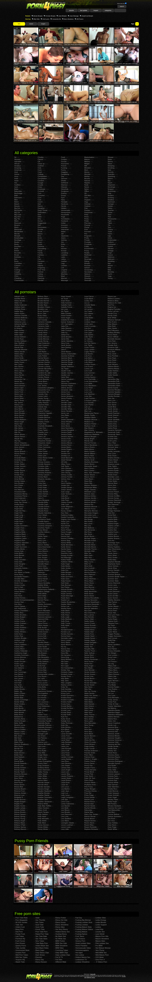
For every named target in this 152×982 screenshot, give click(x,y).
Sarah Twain (112, 417)
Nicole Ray (88, 681)
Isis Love (64, 309)
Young (110, 278)
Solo (109, 170)
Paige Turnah (89, 749)
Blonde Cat (18, 749)
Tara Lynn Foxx (113, 615)
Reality (87, 253)
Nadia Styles (89, 621)
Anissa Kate (19, 551)
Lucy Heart (88, 388)
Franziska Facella (44, 721)
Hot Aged (78, 953)
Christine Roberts (44, 473)
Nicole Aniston (89, 672)
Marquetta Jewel (90, 466)
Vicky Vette (112, 770)
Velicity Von (112, 751)
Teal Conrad (112, 638)
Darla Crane (42, 577)
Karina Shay (65, 541)
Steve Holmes (113, 566)
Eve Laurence (43, 702)
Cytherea (41, 534)
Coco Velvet (42, 515)
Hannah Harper (43, 782)
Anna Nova (18, 574)
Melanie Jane (89, 494)
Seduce (87, 274)
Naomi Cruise (89, 623)
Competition (42, 176)
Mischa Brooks (90, 572)
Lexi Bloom (65, 810)
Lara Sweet (65, 766)
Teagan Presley (114, 634)
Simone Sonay (113, 498)
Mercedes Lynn (90, 515)
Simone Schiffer (114, 496)
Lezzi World (99, 934)
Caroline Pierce (43, 375)
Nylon (86, 189)
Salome (111, 377)
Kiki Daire (64, 662)
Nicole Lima (88, 676)
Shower (111, 157)
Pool (86, 229)
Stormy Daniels (113, 570)
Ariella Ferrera (19, 598)
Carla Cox (41, 350)
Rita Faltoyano (113, 330)
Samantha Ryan (114, 383)
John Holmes (66, 468)
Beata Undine (19, 704)
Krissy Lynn (65, 693)
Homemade (65, 210)
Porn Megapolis (21, 920)
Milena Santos (89, 560)
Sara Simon (112, 403)
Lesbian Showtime (82, 962)
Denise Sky (42, 598)
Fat (39, 257)
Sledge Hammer (114, 511)
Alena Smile (19, 358)
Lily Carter (88, 311)
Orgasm (87, 200)
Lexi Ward (65, 821)
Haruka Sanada (44, 787)
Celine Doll (42, 409)
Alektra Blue (19, 354)
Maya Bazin (88, 479)
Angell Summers (20, 547)
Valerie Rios (112, 719)
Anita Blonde (19, 555)
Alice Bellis (18, 407)
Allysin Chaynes (20, 443)
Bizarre (17, 225)
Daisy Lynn (42, 541)
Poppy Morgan (90, 789)
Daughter (41, 208)
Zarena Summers (114, 816)
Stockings (111, 187)
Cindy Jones (42, 490)
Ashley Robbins (20, 628)
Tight (109, 221)
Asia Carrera (19, 642)
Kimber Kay (65, 670)
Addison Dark (19, 307)
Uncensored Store (22, 950)
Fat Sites (58, 960)
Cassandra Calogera (45, 388)
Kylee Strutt (65, 719)
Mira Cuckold (89, 568)
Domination (42, 227)
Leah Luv (64, 793)
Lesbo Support (101, 925)
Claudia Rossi (43, 511)
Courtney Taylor (44, 528)
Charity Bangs (43, 415)
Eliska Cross (42, 651)
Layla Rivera (66, 780)
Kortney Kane (66, 691)
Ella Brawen (42, 653)
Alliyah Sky (18, 439)
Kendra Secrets (67, 634)
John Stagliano (66, 470)
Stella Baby (112, 560)
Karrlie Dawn (66, 549)
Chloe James (43, 454)
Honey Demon (43, 825)
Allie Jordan (18, 430)
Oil (85, 193)
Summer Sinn (113, 579)
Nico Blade (88, 668)
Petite (86, 221)
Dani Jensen (42, 558)
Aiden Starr (18, 335)
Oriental (87, 204)
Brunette (17, 253)
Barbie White (19, 702)
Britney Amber (19, 810)
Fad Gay (78, 918)
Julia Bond (65, 498)
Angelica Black (20, 534)
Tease (110, 212)
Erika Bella (42, 687)
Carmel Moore (43, 358)
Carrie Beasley (43, 379)
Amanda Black (19, 458)
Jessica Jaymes (67, 437)
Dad (39, 204)
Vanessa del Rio (114, 744)
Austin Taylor (19, 666)
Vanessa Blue (113, 727)
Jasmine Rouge (67, 362)
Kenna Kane (66, 636)
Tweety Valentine (114, 706)
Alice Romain (19, 411)
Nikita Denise (89, 693)
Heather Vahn (43, 799)
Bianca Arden (19, 727)
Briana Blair (18, 787)
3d (15, 157)
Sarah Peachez (113, 413)
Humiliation (65, 219)
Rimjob (87, 263)
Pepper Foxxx (89, 768)
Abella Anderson (20, 305)
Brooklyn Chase (44, 307)
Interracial (65, 229)
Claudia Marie (43, 509)
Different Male (60, 962)
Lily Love (87, 316)
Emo (39, 236)
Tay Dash (111, 625)
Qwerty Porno (20, 946)
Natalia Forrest (90, 628)
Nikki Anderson (90, 698)
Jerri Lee (64, 417)
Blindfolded (18, 232)
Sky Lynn (111, 507)
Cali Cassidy (42, 320)
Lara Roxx (65, 761)
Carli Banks (42, 352)
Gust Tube (39, 925)
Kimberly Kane (66, 674)
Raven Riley (89, 825)
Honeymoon (65, 212)
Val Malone (112, 708)
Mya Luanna (89, 615)
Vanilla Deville (113, 746)
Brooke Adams (43, 299)
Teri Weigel (112, 653)
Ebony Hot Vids (61, 920)
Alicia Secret (19, 415)
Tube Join (19, 925)
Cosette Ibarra (43, 521)
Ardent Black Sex (42, 946)
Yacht (110, 274)
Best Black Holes (42, 948)
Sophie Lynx (112, 534)
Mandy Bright (89, 439)
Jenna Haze (65, 394)
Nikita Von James (91, 695)
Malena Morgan (90, 437)
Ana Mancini (19, 490)
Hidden (63, 208)
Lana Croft (65, 751)
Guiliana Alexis (43, 768)
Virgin (110, 253)
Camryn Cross (43, 328)
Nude (86, 185)
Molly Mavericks (90, 591)
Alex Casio (18, 364)
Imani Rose (65, 301)
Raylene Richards (91, 829)
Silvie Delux (112, 490)
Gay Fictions (80, 939)
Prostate (87, 242)
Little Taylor (88, 337)
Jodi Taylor (65, 466)
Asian (16, 181)
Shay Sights (112, 466)
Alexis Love (18, 394)
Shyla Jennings (113, 479)
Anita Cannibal (20, 560)
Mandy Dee (88, 441)
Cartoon (17, 266)
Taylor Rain (112, 628)
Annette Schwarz (20, 581)
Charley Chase (43, 422)
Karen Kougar (66, 532)
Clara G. (41, 498)
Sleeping (111, 166)
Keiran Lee (65, 606)
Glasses (64, 187)
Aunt (16, 187)
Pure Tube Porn (41, 932)
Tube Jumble (20, 948)
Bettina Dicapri (20, 721)
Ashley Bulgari (19, 617)
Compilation (42, 179)
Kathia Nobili (66, 560)
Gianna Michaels (44, 744)
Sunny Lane (112, 585)
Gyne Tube (39, 927)
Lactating (64, 253)
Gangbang (65, 174)
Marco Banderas (69, 19)
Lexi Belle (64, 808)
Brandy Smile (19, 770)
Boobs (16, 242)
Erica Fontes (42, 681)
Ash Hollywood (20, 608)
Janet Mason (66, 352)
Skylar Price (112, 509)
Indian (63, 223)
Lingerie (64, 270)
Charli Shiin (42, 424)
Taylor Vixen (112, 630)
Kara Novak (65, 526)
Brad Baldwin (19, 757)
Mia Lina (87, 526)
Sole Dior (111, 513)
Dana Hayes (42, 549)
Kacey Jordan (66, 511)
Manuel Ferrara (90, 443)
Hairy (63, 200)
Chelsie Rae (42, 434)
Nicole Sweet (89, 685)
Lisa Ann (87, 328)
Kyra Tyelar (65, 732)
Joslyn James (66, 490)
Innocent (64, 225)
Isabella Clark (66, 305)
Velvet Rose (112, 753)
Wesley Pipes (113, 799)
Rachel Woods (89, 808)
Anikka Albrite (19, 549)
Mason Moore (89, 475)
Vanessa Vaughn (114, 738)
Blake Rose (18, 742)
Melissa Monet (89, 502)
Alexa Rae (18, 377)
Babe (16, 189)
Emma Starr (42, 672)
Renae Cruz (112, 313)
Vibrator (111, 249)
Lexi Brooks (65, 812)
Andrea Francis (20, 500)
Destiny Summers (44, 604)
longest (96, 10)
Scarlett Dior (112, 437)
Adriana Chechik (20, 316)
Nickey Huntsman (91, 659)
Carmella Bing (43, 360)
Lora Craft (88, 371)
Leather (64, 261)
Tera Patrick (112, 649)
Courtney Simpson (45, 526)
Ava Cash (18, 670)
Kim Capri (65, 666)
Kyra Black (65, 729)
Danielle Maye (43, 564)
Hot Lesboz (79, 955)
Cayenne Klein (43, 405)
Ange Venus (19, 507)
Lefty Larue (65, 795)
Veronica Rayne (114, 757)
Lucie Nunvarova (90, 381)
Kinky (63, 244)
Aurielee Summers (21, 655)
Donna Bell (42, 634)
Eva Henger (42, 695)
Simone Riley (113, 494)
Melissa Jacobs (90, 498)
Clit (39, 162)
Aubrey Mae (19, 647)
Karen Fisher (66, 530)
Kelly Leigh (65, 617)
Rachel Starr (89, 804)
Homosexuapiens (82, 950)
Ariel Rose (18, 596)
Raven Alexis (89, 823)
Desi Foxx (41, 602)
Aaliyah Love (19, 296)
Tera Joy (111, 647)
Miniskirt (87, 168)
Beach (16, 204)
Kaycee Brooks (67, 589)
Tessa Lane (112, 657)
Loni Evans (88, 366)
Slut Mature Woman (103, 948)
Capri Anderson (44, 343)
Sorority (111, 172)
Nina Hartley (89, 717)
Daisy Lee (41, 538)
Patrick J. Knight (90, 759)
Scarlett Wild (112, 439)
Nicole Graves (89, 674)
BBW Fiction (60, 941)
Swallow (111, 200)
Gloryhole (64, 189)
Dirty (39, 219)
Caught (17, 272)
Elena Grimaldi (43, 649)
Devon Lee (42, 608)
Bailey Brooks (19, 689)
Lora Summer (89, 373)
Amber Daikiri (19, 464)
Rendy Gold (112, 316)
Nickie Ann (88, 664)
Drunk (40, 232)
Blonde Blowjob (38, 16)
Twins (110, 234)
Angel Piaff (18, 517)
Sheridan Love (113, 477)
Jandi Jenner (66, 345)
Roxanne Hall (113, 347)
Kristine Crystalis (67, 700)
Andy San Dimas (20, 502)
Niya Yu (87, 727)
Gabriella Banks (44, 723)
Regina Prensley (114, 309)
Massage (64, 280)
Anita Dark (18, 562)
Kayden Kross (66, 591)
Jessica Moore (66, 443)
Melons (87, 162)
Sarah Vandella (113, 420)
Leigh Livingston (67, 797)
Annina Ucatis (19, 585)
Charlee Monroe (44, 417)
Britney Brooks (20, 812)
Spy (109, 181)
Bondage (17, 240)
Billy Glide (37, 19)
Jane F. (64, 350)
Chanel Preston (44, 411)
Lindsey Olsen (89, 322)
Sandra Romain (114, 396)
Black (16, 227)
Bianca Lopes (19, 732)
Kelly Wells (65, 625)
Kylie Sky (64, 725)
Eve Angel (41, 700)
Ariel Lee (17, 594)
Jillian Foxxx (65, 464)
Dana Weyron (43, 551)
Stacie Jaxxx (112, 553)
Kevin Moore (66, 645)
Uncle (110, 238)
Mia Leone (88, 524)
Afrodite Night (19, 326)
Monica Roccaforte (91, 598)
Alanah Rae (18, 347)
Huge (63, 217)
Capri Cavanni (43, 345)
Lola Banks (88, 354)
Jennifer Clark (66, 403)
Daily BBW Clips (61, 953)
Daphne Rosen (43, 570)
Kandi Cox (65, 524)
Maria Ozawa (89, 451)
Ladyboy (64, 255)
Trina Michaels (113, 698)
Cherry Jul (41, 437)
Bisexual (17, 223)
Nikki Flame (88, 708)
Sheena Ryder (113, 470)
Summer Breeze (114, 574)
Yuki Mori (111, 812)
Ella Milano (42, 655)
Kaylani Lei (65, 600)
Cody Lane (42, 517)
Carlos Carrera (43, 354)
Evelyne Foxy (43, 704)
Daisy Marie (42, 543)
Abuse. (93, 977)
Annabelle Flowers (21, 577)
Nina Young (88, 725)
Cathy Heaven (43, 403)
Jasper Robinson (67, 366)
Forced (63, 162)
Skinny (110, 162)
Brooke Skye (42, 305)
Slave (110, 164)
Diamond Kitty (43, 619)
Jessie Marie (66, 447)
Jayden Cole (66, 371)
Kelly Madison (66, 619)
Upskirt (110, 246)
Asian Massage (74, 16)
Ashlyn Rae (18, 636)
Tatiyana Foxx (113, 623)
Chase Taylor (43, 430)
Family (40, 253)
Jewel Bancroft (66, 458)
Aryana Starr (19, 602)
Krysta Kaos (65, 704)
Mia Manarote (89, 530)
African (17, 164)
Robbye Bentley (114, 333)
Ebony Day (39, 960)
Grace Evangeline (44, 761)
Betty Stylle (18, 723)
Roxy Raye (112, 358)
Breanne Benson (20, 774)
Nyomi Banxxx (89, 736)
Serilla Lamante (114, 451)
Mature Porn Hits (101, 936)
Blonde (17, 234)
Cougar (40, 183)
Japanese (64, 236)
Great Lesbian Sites (83, 943)
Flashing (41, 278)
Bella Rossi (18, 715)
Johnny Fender (66, 477)
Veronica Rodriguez (115, 761)
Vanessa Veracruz (115, 740)
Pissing (87, 225)
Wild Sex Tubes (21, 957)
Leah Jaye (65, 791)
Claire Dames (43, 494)
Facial (40, 251)
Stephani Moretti (114, 562)
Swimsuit (111, 202)
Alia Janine (18, 403)
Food (63, 157)
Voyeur (110, 255)
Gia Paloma (42, 738)
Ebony (40, 234)
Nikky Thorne (89, 715)
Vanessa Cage (113, 729)
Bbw (16, 200)
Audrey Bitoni (19, 649)
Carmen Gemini (44, 362)
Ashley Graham (20, 623)
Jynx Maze (65, 509)
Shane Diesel (113, 460)
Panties (87, 210)
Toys (109, 227)
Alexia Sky (18, 381)
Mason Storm (89, 477)
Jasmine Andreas (67, 356)
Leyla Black (88, 299)
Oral (86, 198)
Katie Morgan (66, 572)
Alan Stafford (19, 343)
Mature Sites (100, 941)
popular (71, 10)
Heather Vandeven (45, 802)
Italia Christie (66, 313)
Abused (17, 159)
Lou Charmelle (90, 379)
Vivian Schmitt (113, 795)
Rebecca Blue (113, 301)
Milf (85, 166)
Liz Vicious (88, 341)
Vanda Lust (112, 725)
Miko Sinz (88, 558)
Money (86, 172)
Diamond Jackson (44, 617)
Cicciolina (41, 481)
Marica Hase (89, 456)
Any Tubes (39, 922)
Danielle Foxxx (43, 562)
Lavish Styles (66, 778)
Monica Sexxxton (90, 600)
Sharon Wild (112, 462)
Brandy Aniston (20, 768)
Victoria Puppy (113, 778)
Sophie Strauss (113, 538)
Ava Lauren (18, 678)
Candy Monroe (43, 339)
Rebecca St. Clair (114, 303)
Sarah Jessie (113, 411)
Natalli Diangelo (90, 642)
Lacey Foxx (65, 736)
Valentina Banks (114, 710)
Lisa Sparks (88, 335)
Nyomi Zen (88, 738)
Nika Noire (88, 687)
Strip (109, 193)
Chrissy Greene (44, 462)
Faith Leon (42, 708)
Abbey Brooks (19, 301)
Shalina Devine (113, 458)
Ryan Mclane (113, 364)
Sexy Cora (112, 454)
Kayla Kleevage (67, 596)
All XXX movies (21, 922)
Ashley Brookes (20, 615)
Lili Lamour (88, 309)
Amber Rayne (19, 470)
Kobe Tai (64, 687)
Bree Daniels (19, 776)
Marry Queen (89, 470)
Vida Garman (113, 785)
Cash (16, 268)
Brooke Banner (43, 301)
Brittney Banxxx (20, 829)
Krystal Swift (66, 715)
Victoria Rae (112, 780)
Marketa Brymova (91, 462)
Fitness (40, 276)
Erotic (40, 238)
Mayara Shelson (90, 485)
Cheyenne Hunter (44, 441)
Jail (62, 234)
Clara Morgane (43, 500)
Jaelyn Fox (65, 335)
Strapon (111, 189)
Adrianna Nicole (20, 324)
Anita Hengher (19, 564)
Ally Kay (17, 441)
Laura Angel (65, 770)
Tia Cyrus (111, 659)
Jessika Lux (65, 456)
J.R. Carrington (67, 324)
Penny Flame (89, 763)
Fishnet (40, 272)
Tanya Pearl (112, 611)
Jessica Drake (66, 434)
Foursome (65, 164)
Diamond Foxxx (44, 615)
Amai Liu (17, 456)
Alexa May (18, 373)
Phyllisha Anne (90, 785)
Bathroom (18, 198)
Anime (16, 174)
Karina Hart (65, 536)
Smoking (111, 168)
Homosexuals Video (83, 948)
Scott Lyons (46, 19)
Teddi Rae (111, 640)
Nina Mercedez (90, 723)
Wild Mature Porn (102, 955)
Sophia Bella (112, 519)
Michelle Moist (89, 545)
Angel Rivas (19, 521)
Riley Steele (112, 328)
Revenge (87, 259)
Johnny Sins (65, 479)
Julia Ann (64, 496)
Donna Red (42, 638)
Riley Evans (112, 322)
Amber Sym (18, 473)
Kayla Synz (65, 598)
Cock (40, 170)
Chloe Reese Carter (45, 458)
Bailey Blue (18, 687)
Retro (86, 257)
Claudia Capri (43, 504)
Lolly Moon (88, 362)
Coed (40, 172)
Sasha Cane (112, 422)
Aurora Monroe (20, 657)
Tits (109, 225)
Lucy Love (88, 392)
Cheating (17, 278)
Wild (109, 270)
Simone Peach (113, 492)
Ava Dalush (18, 674)
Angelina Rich (19, 541)
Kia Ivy (63, 647)
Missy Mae (88, 577)
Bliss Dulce (18, 746)
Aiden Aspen (19, 333)
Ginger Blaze (43, 755)
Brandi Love (19, 766)
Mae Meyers (89, 428)
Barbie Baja (18, 698)
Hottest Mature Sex (82, 957)
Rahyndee (88, 810)
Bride (16, 249)
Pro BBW (98, 946)
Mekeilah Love (89, 492)
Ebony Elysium (41, 962)
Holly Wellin (42, 821)
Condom (41, 181)
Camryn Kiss (42, 330)
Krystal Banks (66, 706)
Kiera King (65, 657)
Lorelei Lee (88, 375)
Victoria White (113, 782)
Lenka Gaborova (67, 804)
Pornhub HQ (20, 939)
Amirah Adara (19, 481)
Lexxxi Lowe (66, 827)
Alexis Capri (19, 388)
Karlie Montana (67, 545)
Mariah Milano (89, 454)
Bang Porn (19, 929)
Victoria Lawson (114, 774)
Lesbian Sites (100, 918)
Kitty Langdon (66, 683)
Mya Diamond (89, 613)
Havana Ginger (43, 789)
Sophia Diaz (112, 521)
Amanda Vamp (20, 460)
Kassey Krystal (66, 555)
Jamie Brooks (66, 337)
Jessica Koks (66, 439)
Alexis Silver (19, 398)
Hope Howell (66, 296)
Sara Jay (111, 398)
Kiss (62, 246)
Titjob (110, 223)
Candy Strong (43, 341)
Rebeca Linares (114, 299)
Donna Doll (42, 636)
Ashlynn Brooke (20, 638)
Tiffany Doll (112, 666)
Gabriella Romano (45, 727)
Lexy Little (65, 829)
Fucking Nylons (81, 934)
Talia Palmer (112, 602)
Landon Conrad (67, 757)
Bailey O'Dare (19, 693)
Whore (110, 266)
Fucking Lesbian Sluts (83, 922)
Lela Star (64, 799)
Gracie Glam (42, 763)
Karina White (66, 543)
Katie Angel (65, 564)
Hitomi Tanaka (43, 812)
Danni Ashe (42, 566)
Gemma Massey (44, 729)
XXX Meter (99, 957)
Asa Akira (18, 604)
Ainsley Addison (20, 341)
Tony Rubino (112, 689)
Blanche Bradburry (21, 744)
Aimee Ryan (19, 339)
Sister (110, 159)
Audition (17, 185)
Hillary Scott (42, 810)
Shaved (87, 276)
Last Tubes (19, 936)
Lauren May (65, 774)
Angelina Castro (20, 538)
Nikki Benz (88, 700)
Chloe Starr (42, 460)
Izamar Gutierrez (67, 322)
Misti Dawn (88, 585)
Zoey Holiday (113, 823)
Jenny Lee (65, 413)
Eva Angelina (43, 693)
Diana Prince (42, 623)
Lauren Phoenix (67, 776)
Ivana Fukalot (66, 316)
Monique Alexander (91, 604)
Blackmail (18, 229)
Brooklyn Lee (43, 309)
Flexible (41, 280)
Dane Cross (42, 553)
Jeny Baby (65, 415)
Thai (109, 217)
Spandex (111, 174)
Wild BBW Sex (101, 953)
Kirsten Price (66, 676)
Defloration (42, 212)
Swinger (111, 204)
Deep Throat (42, 210)
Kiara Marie (65, 651)
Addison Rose (19, 309)
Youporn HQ (20, 960)
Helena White (43, 804)
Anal (16, 172)
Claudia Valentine (44, 513)
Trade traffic (92, 974)
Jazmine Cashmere (68, 383)
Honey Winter (43, 829)
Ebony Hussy (60, 922)
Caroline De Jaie (44, 373)
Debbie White (43, 585)
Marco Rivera (89, 447)
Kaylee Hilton (66, 604)
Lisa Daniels (89, 330)
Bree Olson (18, 778)
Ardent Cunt (20, 927)
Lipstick (64, 272)
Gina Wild (41, 753)
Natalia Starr (89, 632)
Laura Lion (65, 772)
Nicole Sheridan (90, 683)
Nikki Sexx (88, 712)
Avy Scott (18, 685)
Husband (64, 221)
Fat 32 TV (59, 957)
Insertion (64, 227)
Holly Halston (43, 814)
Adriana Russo (20, 320)
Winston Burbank (114, 806)
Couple (40, 185)
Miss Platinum (89, 574)
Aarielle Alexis (19, 299)
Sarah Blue (112, 407)
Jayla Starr (65, 377)
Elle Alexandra (43, 657)
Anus (16, 176)
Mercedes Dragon (91, 513)
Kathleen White (67, 562)
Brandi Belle (19, 761)
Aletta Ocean (19, 362)
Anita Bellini (18, 553)
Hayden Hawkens (44, 791)
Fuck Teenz (79, 936)
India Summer (66, 303)
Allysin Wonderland (21, 445)
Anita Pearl (18, 566)
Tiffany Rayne (113, 672)
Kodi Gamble (66, 689)
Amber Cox (18, 462)
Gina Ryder (42, 751)
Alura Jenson (19, 447)
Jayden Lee (65, 375)
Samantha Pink (113, 381)
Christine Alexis (43, 470)
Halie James (42, 778)
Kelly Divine (65, 613)
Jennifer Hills (66, 407)
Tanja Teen (112, 604)
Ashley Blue (18, 613)
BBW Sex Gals (61, 943)
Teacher (111, 210)
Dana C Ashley (43, 545)
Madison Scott (89, 426)
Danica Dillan (43, 560)
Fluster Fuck (20, 934)
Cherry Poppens (44, 439)
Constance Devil (44, 519)
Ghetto (63, 181)
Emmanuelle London (45, 674)
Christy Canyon (43, 475)
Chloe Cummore (44, 447)
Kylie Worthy (66, 727)
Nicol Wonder (89, 670)
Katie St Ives (66, 574)
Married (64, 278)
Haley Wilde (42, 776)
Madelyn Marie (90, 417)
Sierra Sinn (112, 485)
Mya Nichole (89, 617)
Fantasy (41, 255)
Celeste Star (42, 407)
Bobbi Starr (18, 755)
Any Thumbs (40, 920)
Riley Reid (111, 326)
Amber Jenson (19, 466)
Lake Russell (66, 749)
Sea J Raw (112, 443)
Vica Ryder (112, 766)
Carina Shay (42, 347)
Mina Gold (88, 566)
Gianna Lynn (42, 742)
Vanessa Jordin (113, 734)
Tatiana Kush (113, 621)
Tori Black (111, 691)
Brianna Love (19, 795)
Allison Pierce (19, 437)
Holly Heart (42, 816)
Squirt (110, 183)
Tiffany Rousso (113, 674)
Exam (40, 242)
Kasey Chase (66, 551)
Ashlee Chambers (21, 611)
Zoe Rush (111, 819)
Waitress (111, 257)
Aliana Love (18, 405)
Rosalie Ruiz (112, 345)
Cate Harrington (44, 400)
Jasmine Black (66, 358)
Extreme (41, 246)
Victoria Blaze (113, 772)
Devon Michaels (44, 611)
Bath (16, 195)
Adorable (17, 162)
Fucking (64, 168)
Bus (15, 259)
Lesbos (98, 927)
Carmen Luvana (44, 366)
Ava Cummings (20, 672)
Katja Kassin (66, 581)
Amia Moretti (19, 479)
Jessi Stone (65, 426)
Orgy (86, 202)
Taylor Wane (112, 632)
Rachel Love (89, 799)
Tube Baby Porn (41, 943)
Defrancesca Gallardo (46, 589)
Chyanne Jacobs (44, 479)
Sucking (111, 198)
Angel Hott (18, 513)
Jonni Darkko (66, 483)
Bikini (16, 221)
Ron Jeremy (112, 343)
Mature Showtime (102, 939)
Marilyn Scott (89, 460)
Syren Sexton (113, 598)
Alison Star (18, 424)
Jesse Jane (65, 424)
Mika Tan (87, 553)
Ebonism (38, 957)
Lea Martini (65, 789)
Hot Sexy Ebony (61, 929)
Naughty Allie (89, 649)
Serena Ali (112, 449)
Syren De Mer (113, 596)
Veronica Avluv (113, 755)
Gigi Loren (42, 746)
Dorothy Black (43, 642)
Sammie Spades (114, 392)
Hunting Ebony (61, 934)
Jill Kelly (64, 462)
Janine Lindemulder (68, 354)
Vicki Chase (112, 768)
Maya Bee (88, 481)
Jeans (63, 238)
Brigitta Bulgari (20, 802)
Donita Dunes (43, 632)
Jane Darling (66, 347)
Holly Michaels (43, 819)
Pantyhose (88, 212)
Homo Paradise (81, 946)
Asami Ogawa (19, 606)
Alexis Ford (18, 392)
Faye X (40, 712)
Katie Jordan (66, 568)
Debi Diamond (43, 587)
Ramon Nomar (90, 816)
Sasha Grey (112, 424)
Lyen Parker (89, 405)
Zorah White (112, 829)
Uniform (111, 242)
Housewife (65, 215)
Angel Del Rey (19, 511)
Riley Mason (112, 324)
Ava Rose (18, 681)
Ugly (109, 236)
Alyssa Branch (19, 451)
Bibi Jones (18, 736)
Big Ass (17, 208)
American (18, 170)
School (87, 268)
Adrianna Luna (20, 322)
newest (31, 24)
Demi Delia (42, 596)
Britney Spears (20, 814)
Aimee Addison (20, 337)
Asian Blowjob (62, 16)
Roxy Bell (111, 352)
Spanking (111, 176)
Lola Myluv (88, 358)
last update (83, 10)
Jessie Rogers (66, 449)
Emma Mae (42, 670)
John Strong (65, 473)
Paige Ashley (89, 746)
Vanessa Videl (113, 742)
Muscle (87, 179)
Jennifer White (66, 409)
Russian (87, 266)
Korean (64, 251)
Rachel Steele (89, 806)
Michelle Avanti (90, 541)
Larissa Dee (65, 768)
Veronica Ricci (113, 759)
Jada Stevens (66, 328)
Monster (87, 174)
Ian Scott (64, 299)
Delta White (42, 594)
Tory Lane (111, 695)
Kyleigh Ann (65, 721)
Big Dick (17, 217)
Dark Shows (40, 955)
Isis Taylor (65, 311)
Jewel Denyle (66, 460)
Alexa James (19, 371)
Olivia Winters (89, 744)
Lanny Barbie (66, 759)
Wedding (111, 261)
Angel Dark (18, 509)
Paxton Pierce (89, 761)
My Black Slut (60, 936)
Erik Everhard (43, 685)
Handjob (64, 202)
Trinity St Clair (113, 704)
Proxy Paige (89, 795)
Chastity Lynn (43, 432)
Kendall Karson (67, 630)
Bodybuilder (18, 238)
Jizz (62, 242)
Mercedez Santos (91, 517)
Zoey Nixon (112, 825)
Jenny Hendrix (66, 411)
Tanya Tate (112, 613)
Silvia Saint (112, 487)
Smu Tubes (39, 941)
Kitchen (64, 249)
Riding (86, 261)
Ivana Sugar (65, 318)
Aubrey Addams (20, 645)
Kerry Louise (66, 640)
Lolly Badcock (89, 360)
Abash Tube (20, 962)
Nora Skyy (88, 732)
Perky (86, 219)
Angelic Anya (19, 528)
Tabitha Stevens (114, 600)
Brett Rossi (18, 782)
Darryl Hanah (43, 579)
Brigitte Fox (18, 804)
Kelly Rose (65, 621)
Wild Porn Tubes (21, 955)
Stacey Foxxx (113, 545)
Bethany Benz (19, 719)
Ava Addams (19, 668)
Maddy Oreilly (89, 415)
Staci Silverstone (114, 549)
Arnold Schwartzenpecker (24, 600)
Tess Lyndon (112, 655)
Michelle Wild (89, 551)
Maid (63, 276)
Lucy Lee (87, 390)
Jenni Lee (64, 400)
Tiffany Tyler (112, 678)
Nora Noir (88, 729)
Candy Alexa (42, 333)
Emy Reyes (42, 676)
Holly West (42, 823)
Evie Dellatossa (44, 706)
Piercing (87, 223)
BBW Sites (59, 948)
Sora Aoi (111, 541)
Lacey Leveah (66, 738)
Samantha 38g (113, 379)
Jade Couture (66, 330)
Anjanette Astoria (20, 568)
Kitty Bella (65, 678)
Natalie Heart (89, 636)
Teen (109, 215)
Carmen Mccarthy (44, 369)
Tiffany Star (112, 676)
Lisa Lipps (88, 333)
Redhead (87, 255)
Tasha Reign (112, 619)
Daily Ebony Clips (42, 953)
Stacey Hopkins (114, 547)
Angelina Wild (19, 545)
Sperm (110, 179)
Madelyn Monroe (90, 420)
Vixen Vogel (112, 797)
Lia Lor (87, 303)
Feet (39, 259)
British (16, 251)
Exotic (40, 244)
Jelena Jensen (66, 388)
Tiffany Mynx (112, 670)
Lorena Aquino (89, 377)
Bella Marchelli (20, 710)
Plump (86, 227)
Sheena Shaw (113, 473)
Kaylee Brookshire (68, 602)
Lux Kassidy (89, 403)
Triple (110, 232)
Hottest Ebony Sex (62, 932)
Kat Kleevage (66, 558)
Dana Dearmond (44, 547)
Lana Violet (65, 755)
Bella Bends (19, 708)
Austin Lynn (18, 664)
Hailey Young (43, 772)
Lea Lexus (65, 787)
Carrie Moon (42, 381)
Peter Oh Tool (89, 778)
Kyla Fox (64, 717)
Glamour (64, 185)
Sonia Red (112, 515)
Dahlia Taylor (43, 536)
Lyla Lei (87, 407)
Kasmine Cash (66, 553)
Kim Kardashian (67, 668)
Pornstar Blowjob (50, 16)
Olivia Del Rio (89, 740)
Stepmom (111, 185)
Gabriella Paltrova (44, 725)
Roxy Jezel (112, 354)
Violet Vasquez (113, 793)
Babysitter (18, 191)
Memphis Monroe (91, 511)
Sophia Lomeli (113, 526)
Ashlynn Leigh (19, 640)
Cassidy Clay (43, 394)
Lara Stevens (66, 763)
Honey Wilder (43, 827)
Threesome (112, 219)
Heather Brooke (44, 793)
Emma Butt (42, 668)
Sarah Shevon (113, 415)
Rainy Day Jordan (91, 814)
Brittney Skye (43, 296)
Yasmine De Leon (114, 808)
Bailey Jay (18, 691)
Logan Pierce (89, 352)
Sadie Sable (112, 373)
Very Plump (99, 950)
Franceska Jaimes (45, 719)
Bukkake (17, 257)
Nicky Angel (88, 666)
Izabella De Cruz (67, 320)
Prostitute (88, 244)
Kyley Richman (66, 723)
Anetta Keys (19, 504)
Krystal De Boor (67, 708)
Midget (86, 164)
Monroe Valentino (91, 608)
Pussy (86, 251)
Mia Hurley (88, 521)
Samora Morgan (114, 394)
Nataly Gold (88, 645)
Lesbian (64, 266)
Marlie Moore (89, 464)
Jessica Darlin (66, 432)
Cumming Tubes (61, 950)
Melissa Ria (88, 504)
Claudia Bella (43, 502)
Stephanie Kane (114, 564)
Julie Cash (65, 504)
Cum (39, 193)
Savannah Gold (114, 432)
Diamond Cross (44, 613)
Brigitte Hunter (19, 806)
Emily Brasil (42, 664)
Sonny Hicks (112, 517)
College (41, 174)
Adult (37, 918)
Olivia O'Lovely (90, 742)
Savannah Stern (114, 434)
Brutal (16, 255)
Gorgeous (65, 191)
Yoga (110, 276)
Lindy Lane (88, 324)
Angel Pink (18, 519)
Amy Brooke (19, 483)
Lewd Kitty (99, 929)
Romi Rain (112, 341)
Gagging (64, 172)
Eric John (41, 678)
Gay (62, 176)
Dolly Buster (42, 628)
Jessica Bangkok (67, 430)
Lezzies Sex (100, 932)
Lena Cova (65, 802)
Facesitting (42, 249)
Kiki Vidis (64, 664)
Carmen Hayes (43, 364)
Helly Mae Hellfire (44, 806)
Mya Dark (88, 611)
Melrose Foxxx (90, 509)
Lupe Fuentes (89, 398)
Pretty (86, 238)
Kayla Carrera (66, 594)
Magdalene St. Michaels (93, 432)
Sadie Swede (113, 375)
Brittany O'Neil (19, 825)
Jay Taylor (65, 369)
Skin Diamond (113, 504)
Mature (87, 159)
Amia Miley (18, 477)
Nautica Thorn (89, 651)
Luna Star (88, 396)
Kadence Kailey (67, 515)
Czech (40, 202)
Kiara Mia (64, 653)
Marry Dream (89, 468)
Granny (64, 193)
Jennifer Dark (66, 405)
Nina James (88, 719)
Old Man (87, 195)
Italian (63, 232)
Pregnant (87, 236)
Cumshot (41, 195)
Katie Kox (64, 570)
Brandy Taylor (19, 772)
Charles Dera (43, 420)
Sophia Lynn (112, 528)
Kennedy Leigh (66, 638)
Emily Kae (41, 666)
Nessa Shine (89, 657)
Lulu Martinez (89, 394)
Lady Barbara (66, 742)
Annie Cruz (18, 583)
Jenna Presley (66, 398)
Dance (40, 206)
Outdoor (87, 206)
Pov (85, 234)
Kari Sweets (65, 534)
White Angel (112, 802)
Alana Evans (19, 345)
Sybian (110, 206)
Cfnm (16, 276)
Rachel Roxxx (89, 802)
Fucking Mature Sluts (83, 927)
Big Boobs (18, 210)
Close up (41, 164)
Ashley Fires (19, 619)
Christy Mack (43, 477)
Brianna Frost (19, 791)
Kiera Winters (66, 659)
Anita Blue (18, 558)
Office (86, 191)
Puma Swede (89, 797)
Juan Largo (65, 492)
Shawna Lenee (113, 464)
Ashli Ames (18, 634)
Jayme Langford (67, 379)
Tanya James (113, 608)
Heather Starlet (43, 795)
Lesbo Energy (100, 920)
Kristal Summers (67, 695)
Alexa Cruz (18, 369)
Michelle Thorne (90, 549)
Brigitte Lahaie (19, 808)
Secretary (88, 272)
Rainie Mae (88, 812)
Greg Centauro (43, 766)
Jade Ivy (64, 333)
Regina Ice (112, 307)
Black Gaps (39, 950)
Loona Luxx (88, 369)
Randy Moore (89, 819)
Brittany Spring (20, 827)
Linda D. (87, 320)
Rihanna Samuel (114, 320)
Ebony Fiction (60, 918)
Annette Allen (19, 579)
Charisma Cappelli (45, 413)
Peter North (88, 776)
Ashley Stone (19, 630)
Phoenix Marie (89, 782)
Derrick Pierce (43, 600)
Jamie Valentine (67, 341)
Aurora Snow (19, 659)
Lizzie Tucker (89, 347)
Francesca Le (43, 717)
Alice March (18, 409)
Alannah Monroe (20, 350)
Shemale (87, 280)
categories (108, 10)
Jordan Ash (65, 485)
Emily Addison (43, 662)
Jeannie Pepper (67, 386)
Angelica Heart (20, 536)
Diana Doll (42, 621)
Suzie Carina (113, 594)
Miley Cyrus (88, 562)
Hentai (63, 206)
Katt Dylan (65, 583)
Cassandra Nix (56, 19)
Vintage (110, 251)
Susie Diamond (113, 591)
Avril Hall (17, 683)
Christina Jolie (43, 466)
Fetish (40, 263)
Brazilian (17, 246)
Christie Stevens (44, 464)
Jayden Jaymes (67, 373)
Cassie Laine (43, 396)
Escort (40, 240)
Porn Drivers (20, 943)
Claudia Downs (43, 507)
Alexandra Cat (19, 379)
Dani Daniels (42, 555)
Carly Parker (42, 356)
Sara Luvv (111, 400)
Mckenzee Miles (90, 487)
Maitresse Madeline (91, 434)
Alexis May (18, 396)
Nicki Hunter (89, 662)
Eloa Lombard (43, 659)
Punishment (88, 249)
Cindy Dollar (42, 485)
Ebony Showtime (61, 925)
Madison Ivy (89, 422)
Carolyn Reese (43, 377)
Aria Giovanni (19, 589)
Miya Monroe (89, 587)
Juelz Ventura (66, 494)
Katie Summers (67, 577)
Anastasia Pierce (20, 496)
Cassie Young (43, 398)
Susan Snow (112, 589)
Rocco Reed (112, 335)
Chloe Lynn (42, 456)
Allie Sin (17, 432)
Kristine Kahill (66, 702)
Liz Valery (88, 339)
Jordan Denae (66, 487)
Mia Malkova (89, 528)
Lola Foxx (88, 356)
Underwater (112, 240)
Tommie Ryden (113, 687)
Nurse (86, 187)
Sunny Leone (113, 587)
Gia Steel (41, 740)
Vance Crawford (114, 723)
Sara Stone (112, 405)
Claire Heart (42, 496)
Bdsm (16, 202)
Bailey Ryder (19, 695)
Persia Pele (88, 774)
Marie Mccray (89, 458)
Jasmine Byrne (66, 360)
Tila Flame (112, 683)
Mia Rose (88, 532)
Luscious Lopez (90, 400)
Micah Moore (89, 536)
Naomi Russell (89, 625)
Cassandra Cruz (44, 390)
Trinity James (113, 700)
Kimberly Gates (67, 672)
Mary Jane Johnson (91, 473)
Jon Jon (64, 481)
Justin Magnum (67, 507)
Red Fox (111, 305)
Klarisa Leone (66, 685)
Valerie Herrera (113, 717)
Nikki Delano (89, 706)
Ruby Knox (112, 362)
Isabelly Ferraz (66, 307)
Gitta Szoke (42, 759)
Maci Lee (87, 411)
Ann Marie (18, 570)
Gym (63, 198)
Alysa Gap (18, 449)
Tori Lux (111, 693)
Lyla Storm (88, 409)
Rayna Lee (112, 296)
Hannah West (43, 785)
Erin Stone (42, 689)
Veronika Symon (114, 763)
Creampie (41, 189)
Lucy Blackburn (90, 386)
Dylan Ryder (42, 647)
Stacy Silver (112, 555)
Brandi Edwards (20, 763)
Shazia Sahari (113, 468)
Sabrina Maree (113, 369)
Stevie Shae (112, 568)
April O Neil (18, 587)
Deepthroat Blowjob (87, 16)
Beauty (17, 206)
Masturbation (89, 157)
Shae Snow (112, 456)
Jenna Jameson (67, 396)
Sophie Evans (113, 532)
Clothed (41, 166)
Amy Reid (18, 487)
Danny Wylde (43, 568)
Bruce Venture (43, 311)
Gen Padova (42, 732)
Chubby (41, 157)
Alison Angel (19, 422)
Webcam (111, 259)
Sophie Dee (112, 530)
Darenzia (41, 572)
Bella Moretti (19, 712)
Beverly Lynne (19, 725)
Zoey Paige (112, 827)
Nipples (87, 183)
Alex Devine (19, 366)
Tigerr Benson (113, 681)
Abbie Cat (18, 303)
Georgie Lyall (43, 734)
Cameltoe (18, 263)
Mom (86, 170)
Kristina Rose (66, 698)
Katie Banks (65, 566)
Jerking (64, 240)
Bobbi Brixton (19, 753)
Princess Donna (90, 791)
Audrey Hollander (21, 651)
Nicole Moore (89, 678)
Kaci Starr (65, 513)
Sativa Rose (112, 428)
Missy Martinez (90, 579)
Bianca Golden (20, 729)
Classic (40, 159)
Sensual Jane (113, 447)
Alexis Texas (19, 400)
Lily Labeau (88, 313)
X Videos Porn (101, 962)
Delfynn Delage (43, 591)
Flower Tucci (42, 715)
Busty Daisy (42, 316)
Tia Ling (111, 664)
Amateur (17, 166)
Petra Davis (88, 780)
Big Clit (17, 212)
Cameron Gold (43, 326)
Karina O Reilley (67, 538)
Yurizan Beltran (113, 814)
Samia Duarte (113, 388)
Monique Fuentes (91, 606)
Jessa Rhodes (66, 422)
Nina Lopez (88, 721)
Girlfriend (64, 183)
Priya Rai (87, 793)
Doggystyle (42, 223)
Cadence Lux (43, 318)
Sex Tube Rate (41, 936)
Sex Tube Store (41, 939)
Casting (17, 270)
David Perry (42, 581)
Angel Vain (18, 524)
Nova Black (88, 734)
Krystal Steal (66, 712)
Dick (39, 215)
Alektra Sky (18, 356)
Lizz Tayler (88, 345)
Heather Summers (45, 797)
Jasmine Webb (66, 364)
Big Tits (17, 219)
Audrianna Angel (20, 653)
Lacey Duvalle (66, 734)
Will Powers (80, 19)
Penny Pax (88, 766)
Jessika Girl (65, 454)
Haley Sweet (42, 774)
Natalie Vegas (89, 640)
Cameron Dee (43, 324)
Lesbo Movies (100, 922)
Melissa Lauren (90, 500)
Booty (16, 244)
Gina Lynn (41, 749)
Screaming (88, 270)
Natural (87, 181)
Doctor (40, 221)
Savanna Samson (114, 430)
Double (40, 229)
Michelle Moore (90, 547)
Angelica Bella (19, 532)
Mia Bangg (88, 519)
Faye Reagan (43, 710)
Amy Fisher (18, 485)
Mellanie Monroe (90, 507)
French (63, 166)
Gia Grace (41, 736)
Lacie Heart (65, 740)
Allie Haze (18, 426)
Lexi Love (64, 816)
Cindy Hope (42, 487)
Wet (109, 263)
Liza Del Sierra (90, 343)
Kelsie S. (64, 628)
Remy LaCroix (113, 311)
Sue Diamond (113, 572)
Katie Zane (65, 579)
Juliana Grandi (66, 502)
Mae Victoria (89, 430)
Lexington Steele (67, 823)
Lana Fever (65, 753)
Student (111, 195)
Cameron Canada (44, 322)
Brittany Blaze (19, 823)
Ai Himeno (18, 328)
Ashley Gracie (19, 621)
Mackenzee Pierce (91, 413)
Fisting (40, 274)
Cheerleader (19, 280)
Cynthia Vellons (44, 532)
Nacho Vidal (89, 619)
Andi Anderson (20, 498)
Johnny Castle (66, 475)
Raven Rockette (90, 827)
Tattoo (110, 208)
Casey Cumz (42, 383)
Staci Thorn (112, 551)
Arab (16, 179)
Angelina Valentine (21, 543)
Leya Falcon (89, 296)
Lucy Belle (88, 383)
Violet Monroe (113, 791)
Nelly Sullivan (89, 653)
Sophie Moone (113, 536)
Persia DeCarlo (90, 770)
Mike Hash (88, 555)
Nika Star (87, 689)
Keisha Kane (66, 608)
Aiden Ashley (19, 330)
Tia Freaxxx (112, 662)
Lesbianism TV (81, 960)
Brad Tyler (18, 759)
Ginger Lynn (42, 757)
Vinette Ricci (112, 789)
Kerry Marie (65, 642)
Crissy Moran (43, 530)
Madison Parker (90, 424)
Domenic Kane (43, 630)
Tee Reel (111, 642)
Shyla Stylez (112, 481)
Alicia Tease (18, 417)
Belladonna (18, 717)
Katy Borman (66, 585)
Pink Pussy (88, 787)
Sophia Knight (113, 524)
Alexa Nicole (19, 375)
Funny (63, 170)
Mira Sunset (89, 570)
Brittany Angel (19, 821)
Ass (15, 183)
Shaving (87, 278)
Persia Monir (89, 772)
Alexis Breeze (19, 386)
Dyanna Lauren (43, 645)
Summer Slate (113, 581)
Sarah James (113, 409)
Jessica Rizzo (66, 445)
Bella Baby (18, 706)
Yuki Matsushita (114, 810)
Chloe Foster (42, 451)
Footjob (64, 159)
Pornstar (87, 232)
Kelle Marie (65, 611)
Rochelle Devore (114, 339)
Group (63, 195)
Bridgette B (18, 797)
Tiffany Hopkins (113, 668)
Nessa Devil (89, 655)
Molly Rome (88, 594)
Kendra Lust (65, 632)
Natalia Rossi (89, 630)
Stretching (111, 191)
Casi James (42, 386)
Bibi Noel (17, 738)
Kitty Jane (65, 681)
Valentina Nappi (114, 712)
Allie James (18, 428)
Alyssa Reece (19, 454)
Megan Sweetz (90, 490)
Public (86, 246)
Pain (86, 208)
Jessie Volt (65, 451)
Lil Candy (88, 307)
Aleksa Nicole (19, 352)
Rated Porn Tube (42, 934)
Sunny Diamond (114, 583)
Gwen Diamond (44, 770)
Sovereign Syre (113, 543)
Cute (39, 200)
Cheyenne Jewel (44, 443)
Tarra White (112, 617)
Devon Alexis (43, 606)
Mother (87, 176)
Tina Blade (112, 685)
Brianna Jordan (20, 793)
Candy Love (42, 335)
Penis (86, 217)
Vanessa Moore (114, 736)
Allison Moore (19, 434)
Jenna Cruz (65, 392)
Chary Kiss (42, 428)
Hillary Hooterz (43, 808)
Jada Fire (64, 326)
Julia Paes (65, 500)
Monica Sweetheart (91, 602)
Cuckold (41, 191)
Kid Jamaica (65, 655)
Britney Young (19, 819)
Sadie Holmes (113, 371)
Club (39, 168)
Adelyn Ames (19, 313)
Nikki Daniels (89, 704)
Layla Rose (65, 782)
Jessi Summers (67, 428)
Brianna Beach (20, 789)
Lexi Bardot (65, 806)
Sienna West (112, 483)
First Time (41, 270)
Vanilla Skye (112, 749)
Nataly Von (88, 647)
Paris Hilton (88, 755)
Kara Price (65, 528)
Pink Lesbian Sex (102, 943)
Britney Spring (19, 816)
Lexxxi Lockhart (67, 825)
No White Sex (60, 939)
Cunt (39, 198)
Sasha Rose (112, 426)
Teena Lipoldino (114, 645)
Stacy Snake (112, 558)
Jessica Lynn (66, 441)
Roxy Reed (112, 360)
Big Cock (17, 215)
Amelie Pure (19, 475)
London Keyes (89, 364)
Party (86, 215)
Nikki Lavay (88, 710)
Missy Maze (88, 581)
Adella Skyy (18, 311)
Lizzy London (89, 350)
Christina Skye (43, 468)
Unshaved (111, 244)
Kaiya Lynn (65, 521)
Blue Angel (18, 751)
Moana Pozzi (89, 589)
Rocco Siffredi (113, 337)
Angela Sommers (20, 526)
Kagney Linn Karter (68, 519)
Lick (62, 268)
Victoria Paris (113, 776)
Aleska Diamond (20, 360)
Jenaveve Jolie (66, 390)
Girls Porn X (100, 960)
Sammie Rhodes (114, 390)
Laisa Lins (65, 746)
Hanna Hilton (43, 780)
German (64, 179)
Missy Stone (89, 583)
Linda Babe (88, 318)
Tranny (110, 229)
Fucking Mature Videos (84, 929)
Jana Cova (65, 343)
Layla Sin (64, 785)
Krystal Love (66, 710)
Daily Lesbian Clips (62, 955)
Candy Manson (43, 337)
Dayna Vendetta (44, 583)
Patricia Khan (89, 757)
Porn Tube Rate (21, 918)
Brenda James (19, 780)
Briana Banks (19, 785)
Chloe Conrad (43, 445)
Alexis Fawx (19, 390)
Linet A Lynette (90, 326)
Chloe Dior (42, 449)
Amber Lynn (19, 468)
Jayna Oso (65, 381)
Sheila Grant (112, 475)
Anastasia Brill (19, 492)
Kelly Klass (65, 615)
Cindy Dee (42, 483)
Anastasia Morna (20, 494)
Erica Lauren (42, 683)
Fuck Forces (20, 941)
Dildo (40, 217)
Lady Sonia (65, 744)
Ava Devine (18, 676)
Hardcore (64, 204)
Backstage (18, 193)
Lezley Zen (88, 301)
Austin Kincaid (19, 662)
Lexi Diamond (66, 814)
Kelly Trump (65, 623)
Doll (39, 225)
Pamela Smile (89, 753)
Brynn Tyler (42, 313)
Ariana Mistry (19, 591)
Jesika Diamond (67, 420)
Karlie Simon (66, 547)
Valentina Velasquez (115, 715)
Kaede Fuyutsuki (67, 517)
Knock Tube (40, 929)
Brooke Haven (43, 303)
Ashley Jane (19, 625)
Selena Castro (113, 445)
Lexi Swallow (66, 819)
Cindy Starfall (43, 492)
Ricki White (112, 318)
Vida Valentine (113, 787)
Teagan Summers (114, 636)
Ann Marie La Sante (22, 572)
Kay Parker (65, 587)
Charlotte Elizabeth (45, 426)
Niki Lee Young (90, 691)
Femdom (41, 261)
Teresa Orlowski (114, 651)
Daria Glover (42, 574)
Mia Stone (88, 534)
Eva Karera (42, 698)
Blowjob (17, 236)
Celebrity (17, 274)
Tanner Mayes (113, 606)
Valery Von (112, 721)
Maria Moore (89, 449)
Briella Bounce (19, 799)
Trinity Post (112, 702)
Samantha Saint (114, 386)
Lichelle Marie (89, 305)
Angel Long (18, 515)
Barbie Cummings (21, 700)
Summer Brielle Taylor (116, 577)
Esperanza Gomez (45, 691)
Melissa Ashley (90, 496)
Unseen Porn (20, 953)
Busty (16, 261)
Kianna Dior (65, 649)
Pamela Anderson (91, 751)
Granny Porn (80, 941)
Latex (63, 257)
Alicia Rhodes (19, 413)
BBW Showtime (61, 946)
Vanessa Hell (113, 732)
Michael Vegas (90, 538)
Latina (63, 259)
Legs (63, 263)
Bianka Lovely (19, 734)
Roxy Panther (113, 356)
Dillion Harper (43, 625)
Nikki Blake (88, 702)
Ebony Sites (60, 927)
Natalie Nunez (89, 638)
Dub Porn (19, 932)
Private (87, 240)
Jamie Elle (65, 339)
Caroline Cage (43, 371)
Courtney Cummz (44, 524)
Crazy (40, 187)
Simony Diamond (114, 500)
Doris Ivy (41, 640)
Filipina (40, 266)
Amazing (17, 168)
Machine (64, 274)
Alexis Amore (19, 383)
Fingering (41, 268)
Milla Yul (87, 564)
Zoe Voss (111, 821)
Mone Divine (89, 596)
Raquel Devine (90, 821)
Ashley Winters (20, 632)
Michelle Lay (89, 543)
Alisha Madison (20, 420)
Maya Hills (88, 483)
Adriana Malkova (20, 318)
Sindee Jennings (114, 502)
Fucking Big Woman (83, 920)
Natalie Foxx (89, 634)
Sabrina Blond (113, 366)
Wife (109, 268)
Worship (111, 272)
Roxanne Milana (114, 350)
